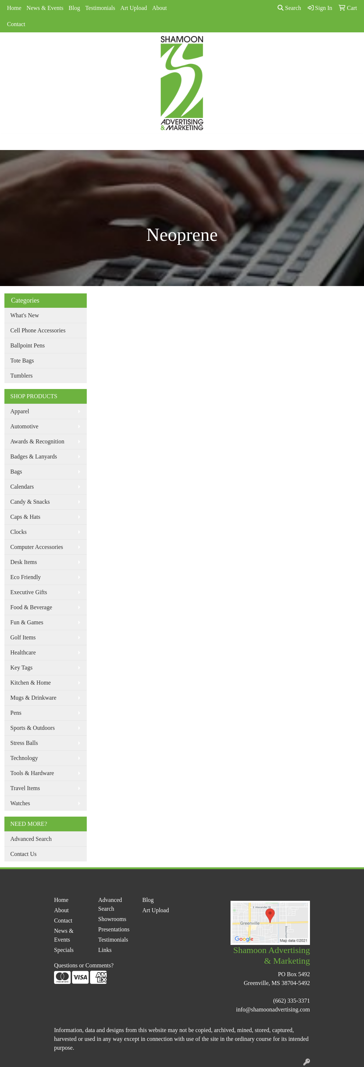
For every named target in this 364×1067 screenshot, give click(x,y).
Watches (20, 803)
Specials (64, 950)
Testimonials (100, 8)
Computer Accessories (36, 547)
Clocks (18, 532)
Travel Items (25, 788)
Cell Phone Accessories (37, 330)
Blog (74, 8)
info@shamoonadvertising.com (273, 1009)
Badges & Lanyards (33, 456)
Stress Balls (24, 743)
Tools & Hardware (32, 773)
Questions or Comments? (84, 965)
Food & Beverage (31, 607)
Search (289, 8)
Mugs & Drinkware (33, 698)
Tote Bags (22, 360)
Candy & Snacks (30, 502)
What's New (24, 315)
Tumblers (21, 375)
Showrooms (112, 919)
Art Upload (133, 8)
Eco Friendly (25, 577)
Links (104, 950)
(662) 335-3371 (291, 1001)
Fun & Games (26, 622)
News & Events (44, 8)
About (159, 8)
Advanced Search (30, 839)
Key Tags (21, 667)
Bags (16, 471)
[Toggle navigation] (11, 142)
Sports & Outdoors (32, 728)
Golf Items (23, 637)
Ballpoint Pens (27, 345)
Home (14, 8)
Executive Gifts (28, 592)
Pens (15, 713)
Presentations (113, 929)
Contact (16, 24)
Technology (24, 758)
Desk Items (23, 562)
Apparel (19, 411)
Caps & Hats (25, 517)
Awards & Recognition (37, 441)
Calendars (22, 486)
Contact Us (23, 854)
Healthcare (23, 652)
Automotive (24, 426)
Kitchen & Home (30, 682)
